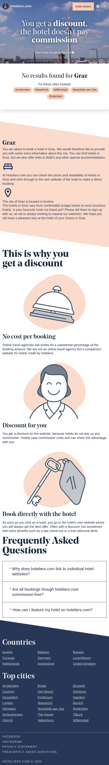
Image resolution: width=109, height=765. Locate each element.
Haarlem (79, 698)
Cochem (8, 692)
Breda (42, 686)
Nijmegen (9, 709)
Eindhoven (45, 698)
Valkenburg (46, 721)
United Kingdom (84, 664)
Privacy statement (19, 747)
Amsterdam (22, 90)
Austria (7, 652)
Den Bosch (45, 692)
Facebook (11, 737)
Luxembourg (82, 658)
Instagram (12, 742)
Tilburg (77, 715)
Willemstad (60, 90)
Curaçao (8, 658)
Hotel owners (83, 6)
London (7, 703)
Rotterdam (56, 96)
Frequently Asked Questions (29, 752)
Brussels (79, 686)
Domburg (79, 692)
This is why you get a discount (54, 52)
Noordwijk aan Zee (85, 90)
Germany (44, 658)
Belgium (43, 652)
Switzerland (46, 664)
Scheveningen (12, 715)
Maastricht (41, 90)
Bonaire (78, 652)
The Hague (45, 715)
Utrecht (7, 721)
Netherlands (11, 664)
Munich (78, 703)
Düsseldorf (10, 698)
